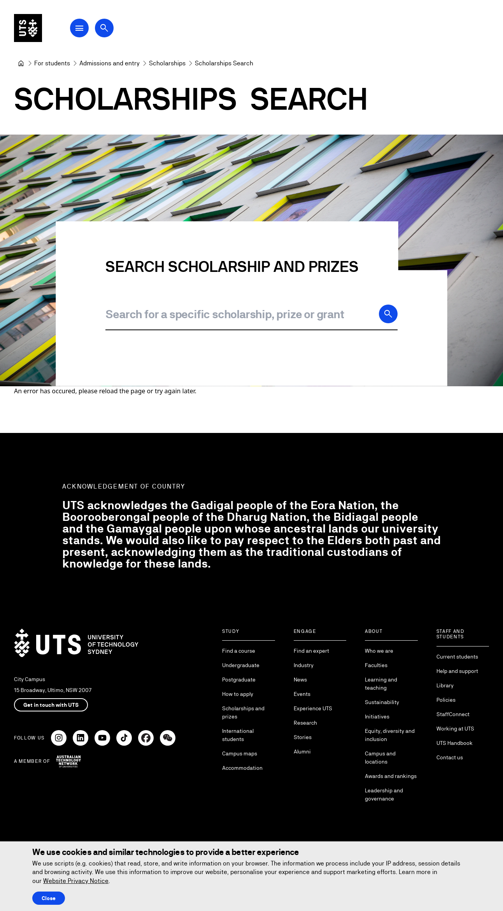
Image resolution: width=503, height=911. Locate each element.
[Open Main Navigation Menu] (79, 28)
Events (302, 694)
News (300, 679)
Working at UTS (455, 728)
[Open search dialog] (104, 28)
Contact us (449, 757)
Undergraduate (240, 665)
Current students (457, 656)
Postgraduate (239, 679)
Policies (446, 700)
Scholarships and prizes (243, 712)
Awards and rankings (391, 776)
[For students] (52, 63)
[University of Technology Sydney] (21, 63)
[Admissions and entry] (109, 63)
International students (238, 735)
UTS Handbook (454, 743)
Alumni (302, 751)
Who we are (379, 651)
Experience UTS (313, 708)
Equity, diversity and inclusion (390, 735)
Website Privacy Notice (76, 881)
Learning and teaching (381, 683)
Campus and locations (380, 757)
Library (445, 685)
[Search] (388, 314)
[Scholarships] (167, 63)
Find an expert (311, 651)
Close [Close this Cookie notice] (49, 898)
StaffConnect (453, 714)
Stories (303, 737)
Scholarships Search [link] (224, 63)
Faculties (376, 665)
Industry (304, 665)
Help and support (457, 671)
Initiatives (377, 716)
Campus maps (239, 753)
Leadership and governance (384, 794)
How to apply (237, 694)
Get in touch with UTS (51, 705)
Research (305, 723)
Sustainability (382, 702)
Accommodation (242, 768)
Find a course (238, 651)
